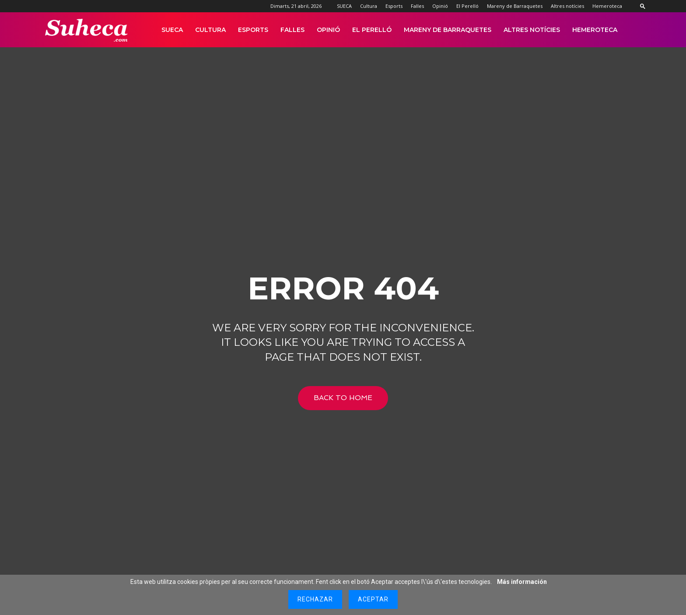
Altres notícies (567, 6)
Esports (393, 6)
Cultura (368, 6)
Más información (522, 581)
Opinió (440, 6)
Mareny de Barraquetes (514, 6)
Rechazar (315, 599)
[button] (642, 6)
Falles (417, 6)
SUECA (344, 6)
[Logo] (87, 30)
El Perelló (467, 6)
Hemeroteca (607, 6)
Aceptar (373, 599)
